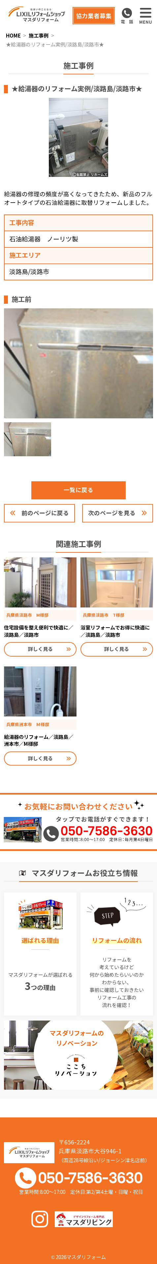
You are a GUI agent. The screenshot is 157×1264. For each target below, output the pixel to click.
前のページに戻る (45, 513)
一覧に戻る (78, 490)
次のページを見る (112, 513)
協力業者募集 (93, 16)
